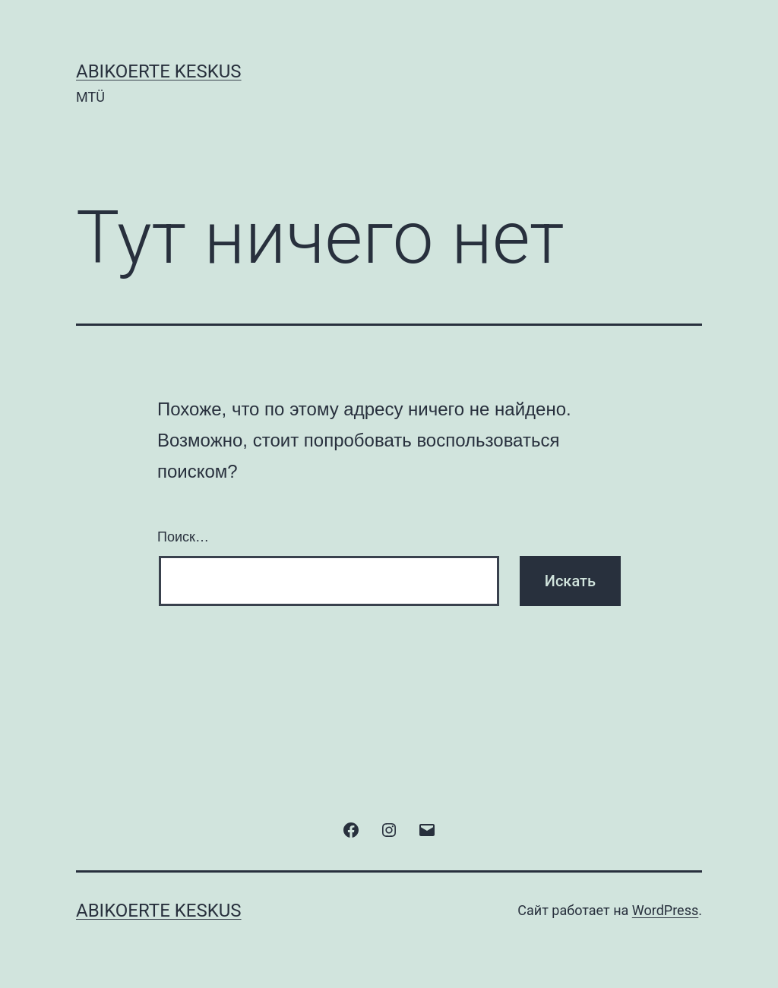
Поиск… (183, 537)
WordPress (665, 910)
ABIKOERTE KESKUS (159, 71)
